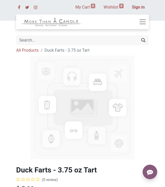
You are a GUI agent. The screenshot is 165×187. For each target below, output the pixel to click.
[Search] (143, 40)
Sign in (138, 7)
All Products (27, 50)
